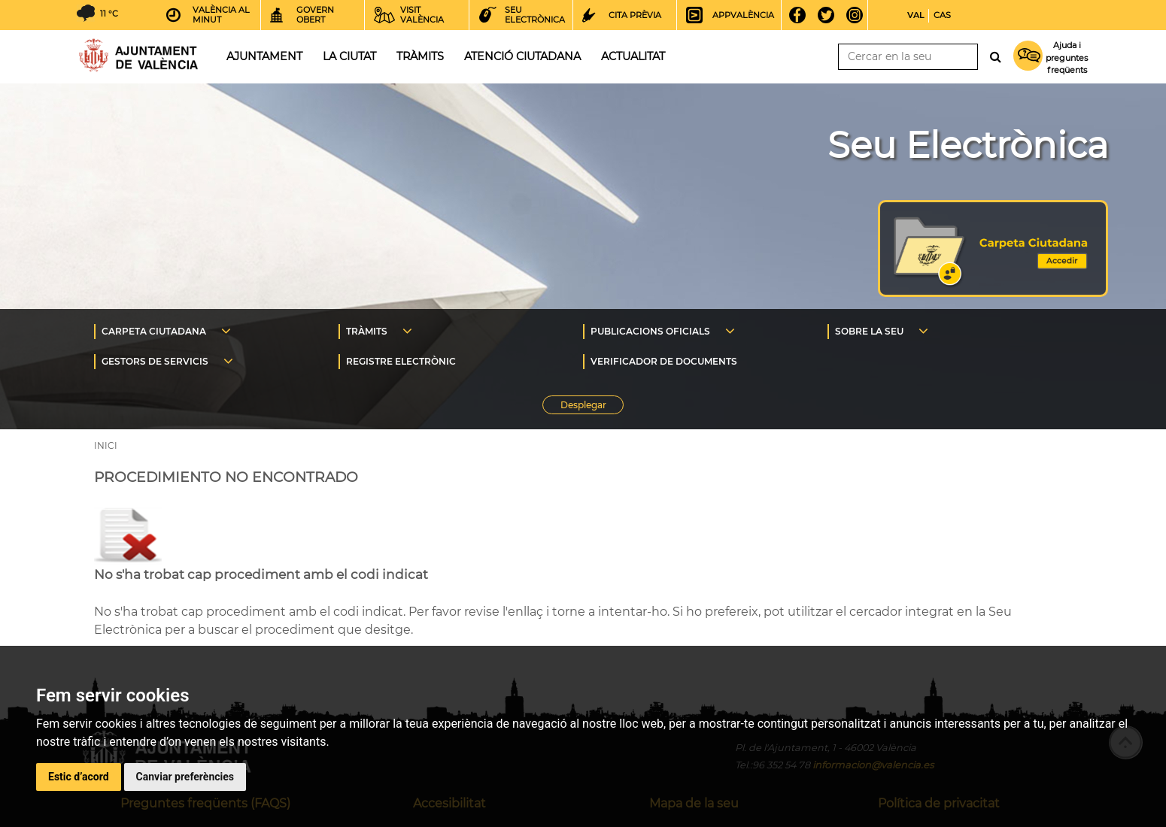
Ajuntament (264, 56)
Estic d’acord (78, 777)
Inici (138, 55)
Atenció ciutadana (522, 56)
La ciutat (349, 56)
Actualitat (633, 56)
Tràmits (420, 56)
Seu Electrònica (967, 145)
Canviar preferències (185, 777)
